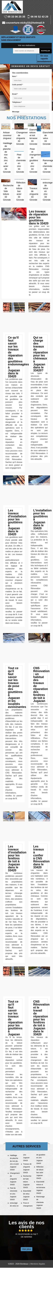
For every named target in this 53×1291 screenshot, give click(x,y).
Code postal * (17, 85)
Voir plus (26, 1249)
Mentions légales (38, 1264)
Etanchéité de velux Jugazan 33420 (27, 1195)
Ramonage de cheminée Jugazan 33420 (40, 1202)
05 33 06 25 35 (14, 16)
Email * (15, 94)
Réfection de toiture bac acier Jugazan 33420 (39, 1172)
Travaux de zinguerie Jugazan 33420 (27, 1168)
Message (15, 112)
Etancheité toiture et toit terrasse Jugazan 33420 (40, 1187)
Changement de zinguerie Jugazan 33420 (14, 1179)
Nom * (14, 76)
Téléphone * (17, 102)
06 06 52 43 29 (37, 16)
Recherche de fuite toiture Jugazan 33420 (27, 1181)
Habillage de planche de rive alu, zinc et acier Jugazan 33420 (14, 1162)
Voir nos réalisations (26, 45)
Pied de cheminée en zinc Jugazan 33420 (13, 1193)
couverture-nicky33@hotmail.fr (23, 22)
